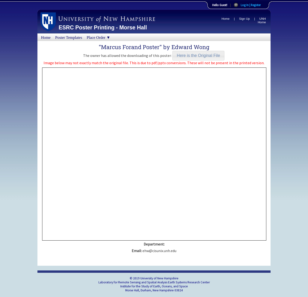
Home (226, 18)
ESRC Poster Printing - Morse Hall (103, 27)
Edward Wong (190, 47)
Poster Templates (68, 37)
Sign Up (244, 18)
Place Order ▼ (98, 37)
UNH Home (262, 20)
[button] (198, 55)
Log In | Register (251, 5)
